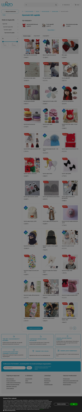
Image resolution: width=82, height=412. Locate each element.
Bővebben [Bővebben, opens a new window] (42, 409)
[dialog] (41, 404)
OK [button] (73, 404)
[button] (27, 410)
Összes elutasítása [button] (61, 404)
